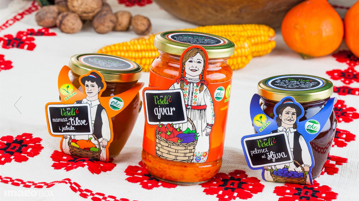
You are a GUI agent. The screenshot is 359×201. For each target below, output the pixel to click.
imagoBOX (29, 193)
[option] (179, 100)
